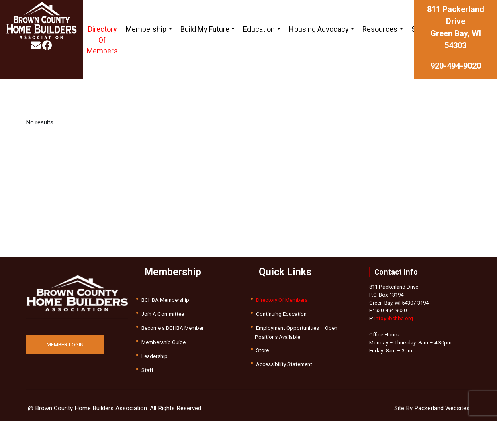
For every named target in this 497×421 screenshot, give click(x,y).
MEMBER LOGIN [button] (65, 345)
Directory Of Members (102, 40)
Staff (147, 370)
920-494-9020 (455, 66)
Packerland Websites (442, 408)
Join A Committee (162, 314)
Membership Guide (163, 342)
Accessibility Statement (284, 364)
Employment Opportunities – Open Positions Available (296, 332)
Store (262, 350)
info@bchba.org (393, 318)
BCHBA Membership (165, 300)
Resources (379, 29)
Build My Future (204, 29)
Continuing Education (281, 314)
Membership (146, 29)
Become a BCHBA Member (172, 328)
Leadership (154, 356)
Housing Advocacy (319, 29)
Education (259, 29)
